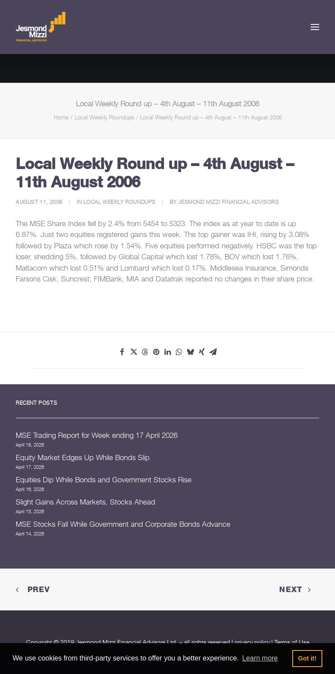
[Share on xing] (201, 352)
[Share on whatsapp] (179, 352)
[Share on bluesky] (190, 352)
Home (61, 117)
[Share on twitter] (133, 352)
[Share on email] (213, 352)
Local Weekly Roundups (104, 117)
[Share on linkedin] (167, 352)
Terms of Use (291, 642)
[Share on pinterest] (156, 352)
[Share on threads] (145, 352)
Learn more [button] (260, 658)
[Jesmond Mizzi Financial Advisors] (40, 27)
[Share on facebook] (122, 352)
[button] (315, 27)
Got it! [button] (307, 658)
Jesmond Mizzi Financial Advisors (228, 202)
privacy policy (252, 642)
